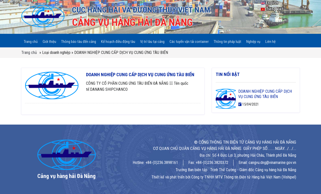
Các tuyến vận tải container (188, 39)
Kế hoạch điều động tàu (118, 39)
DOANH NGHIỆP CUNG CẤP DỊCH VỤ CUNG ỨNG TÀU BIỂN (140, 72)
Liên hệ (270, 39)
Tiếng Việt (272, 9)
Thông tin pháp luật (227, 39)
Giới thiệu (49, 39)
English (269, 3)
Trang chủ (31, 39)
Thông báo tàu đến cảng (78, 39)
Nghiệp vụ (253, 39)
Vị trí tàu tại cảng (152, 39)
